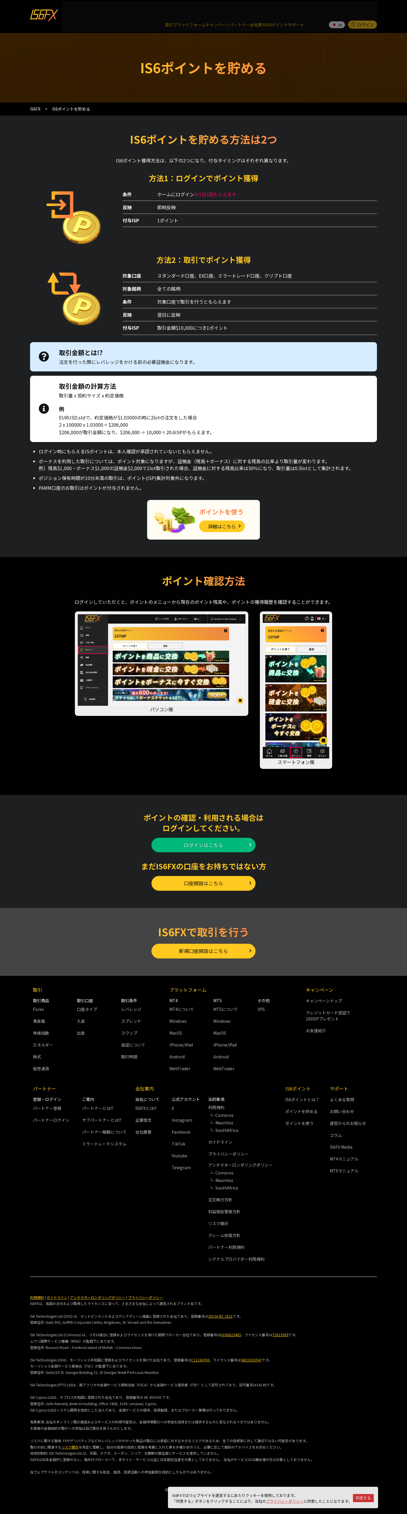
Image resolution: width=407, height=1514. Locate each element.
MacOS (175, 1031)
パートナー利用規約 (226, 1245)
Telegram (181, 1165)
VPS (261, 1007)
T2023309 (280, 1332)
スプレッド (131, 1019)
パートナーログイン (51, 1118)
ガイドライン (220, 1140)
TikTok (178, 1142)
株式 (37, 1054)
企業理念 (143, 1118)
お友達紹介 (316, 1028)
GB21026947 (251, 1357)
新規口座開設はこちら (203, 947)
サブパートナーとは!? (101, 1118)
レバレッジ (131, 1007)
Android (177, 1054)
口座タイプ (87, 1007)
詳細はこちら (222, 512)
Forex (38, 1007)
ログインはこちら (203, 833)
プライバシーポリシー (285, 1501)
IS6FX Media (341, 1145)
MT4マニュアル (344, 1157)
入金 (81, 1019)
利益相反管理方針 (224, 1209)
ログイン (362, 10)
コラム (336, 1133)
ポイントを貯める (301, 1109)
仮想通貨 (41, 1066)
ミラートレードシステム (104, 1142)
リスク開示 (218, 1221)
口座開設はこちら (203, 875)
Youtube (179, 1153)
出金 (81, 1031)
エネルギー (43, 1043)
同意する (363, 1498)
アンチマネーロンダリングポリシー (97, 1295)
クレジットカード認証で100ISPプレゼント (328, 1014)
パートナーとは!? (97, 1106)
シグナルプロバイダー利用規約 (236, 1257)
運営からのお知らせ (348, 1121)
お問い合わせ (342, 1109)
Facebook (181, 1130)
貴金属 (39, 1019)
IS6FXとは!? (146, 1106)
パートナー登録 (47, 1106)
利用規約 (37, 1295)
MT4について (181, 1007)
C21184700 (200, 1357)
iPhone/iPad (181, 1043)
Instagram (182, 1118)
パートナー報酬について (104, 1130)
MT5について (225, 1007)
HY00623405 (231, 1332)
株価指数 (41, 1031)
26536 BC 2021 (220, 1313)
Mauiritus (224, 1120)
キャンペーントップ (324, 999)
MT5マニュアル (344, 1169)
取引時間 (129, 1054)
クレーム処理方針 (224, 1233)
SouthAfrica (226, 1128)
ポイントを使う (299, 1121)
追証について (133, 1043)
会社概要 (143, 1130)
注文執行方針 (220, 1197)
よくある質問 (342, 1097)
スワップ (129, 1031)
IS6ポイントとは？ (302, 1097)
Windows (178, 1019)
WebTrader (179, 1066)
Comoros (224, 1113)
